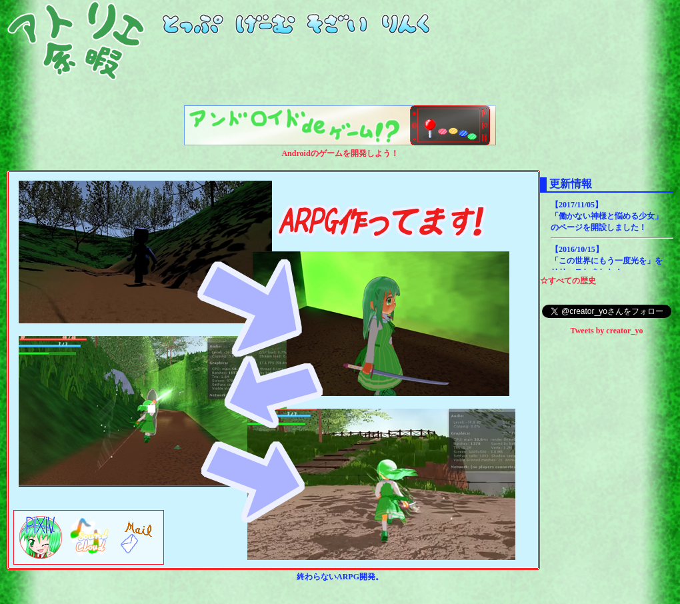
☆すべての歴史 (568, 280)
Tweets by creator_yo (607, 330)
